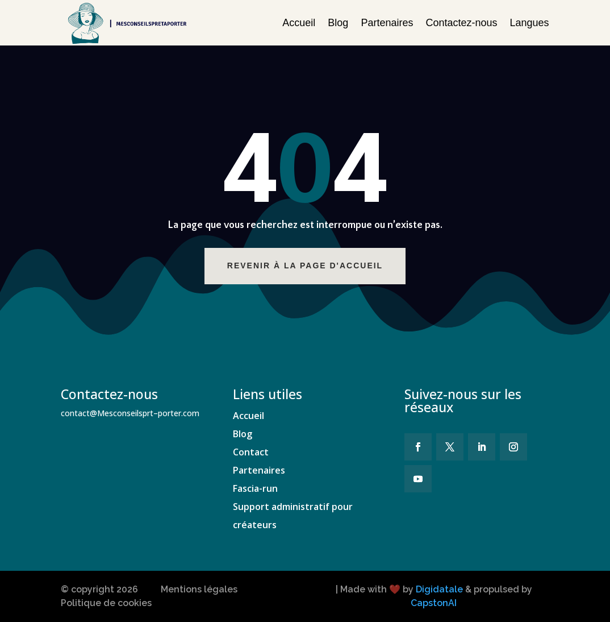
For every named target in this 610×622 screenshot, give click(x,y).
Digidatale (439, 589)
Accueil (298, 22)
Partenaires (387, 22)
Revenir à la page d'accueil (316, 265)
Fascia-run (255, 488)
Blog (338, 22)
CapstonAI (434, 603)
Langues (529, 22)
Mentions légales (199, 589)
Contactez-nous (461, 22)
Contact (251, 452)
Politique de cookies (106, 603)
